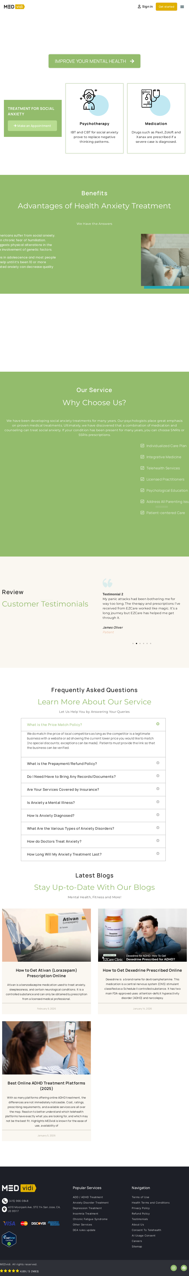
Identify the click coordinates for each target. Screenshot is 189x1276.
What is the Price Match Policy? (54, 724)
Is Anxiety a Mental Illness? (51, 802)
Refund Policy (141, 1213)
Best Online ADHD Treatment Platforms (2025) (46, 1085)
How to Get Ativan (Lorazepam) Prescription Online (46, 973)
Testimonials (140, 1219)
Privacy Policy (141, 1208)
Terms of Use (140, 1197)
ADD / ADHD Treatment (88, 1197)
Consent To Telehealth (146, 1230)
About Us (138, 1224)
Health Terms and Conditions (151, 1202)
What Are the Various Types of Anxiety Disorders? (70, 828)
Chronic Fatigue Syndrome (90, 1219)
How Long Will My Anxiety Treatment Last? (64, 854)
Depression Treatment (87, 1208)
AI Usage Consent (143, 1235)
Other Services (82, 1224)
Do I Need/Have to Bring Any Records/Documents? (71, 776)
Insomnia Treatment (85, 1213)
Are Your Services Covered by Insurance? (63, 789)
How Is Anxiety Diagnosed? (51, 815)
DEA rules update (84, 1230)
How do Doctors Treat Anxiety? (54, 841)
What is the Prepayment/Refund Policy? (62, 763)
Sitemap (137, 1246)
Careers (137, 1241)
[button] (182, 7)
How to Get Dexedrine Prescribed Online (142, 970)
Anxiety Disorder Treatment (91, 1202)
